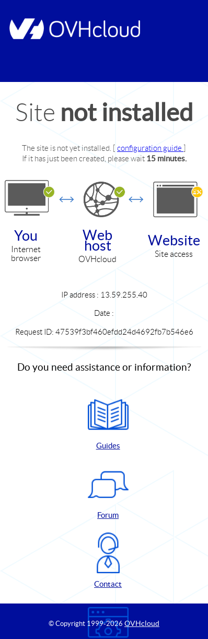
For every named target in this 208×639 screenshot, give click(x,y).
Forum (108, 491)
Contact (108, 560)
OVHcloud (141, 623)
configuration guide (150, 148)
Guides (108, 422)
